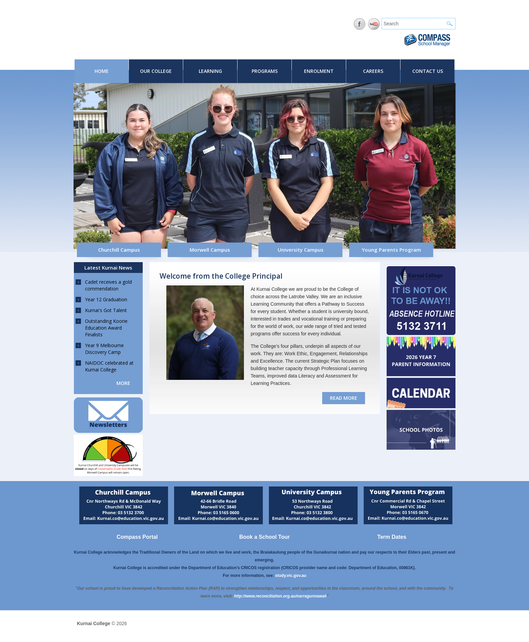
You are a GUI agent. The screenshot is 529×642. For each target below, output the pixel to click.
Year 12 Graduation (106, 299)
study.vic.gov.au (290, 575)
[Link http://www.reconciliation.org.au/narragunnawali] (280, 596)
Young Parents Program (391, 249)
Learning (210, 71)
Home (101, 71)
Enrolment (319, 71)
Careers (373, 71)
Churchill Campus (119, 249)
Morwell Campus (210, 249)
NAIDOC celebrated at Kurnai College (109, 366)
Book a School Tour (264, 537)
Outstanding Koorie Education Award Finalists (106, 328)
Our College (156, 71)
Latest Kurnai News (108, 267)
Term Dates (391, 537)
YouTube (374, 24)
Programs (265, 71)
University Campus (301, 249)
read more (343, 398)
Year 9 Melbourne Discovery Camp (104, 348)
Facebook (359, 24)
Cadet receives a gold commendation (108, 285)
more (123, 383)
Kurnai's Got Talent (106, 310)
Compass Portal (137, 537)
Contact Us (427, 71)
